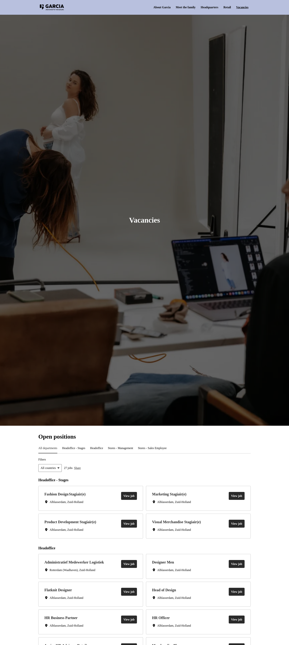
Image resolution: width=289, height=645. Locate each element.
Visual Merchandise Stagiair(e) (180, 522)
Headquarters (205, 7)
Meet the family (179, 7)
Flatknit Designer (60, 590)
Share (81, 468)
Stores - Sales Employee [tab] (168, 448)
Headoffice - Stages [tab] (78, 448)
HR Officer (161, 618)
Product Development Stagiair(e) (74, 522)
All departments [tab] (49, 448)
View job (128, 495)
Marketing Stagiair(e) (171, 494)
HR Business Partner (62, 618)
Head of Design (165, 590)
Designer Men (164, 562)
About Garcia (153, 7)
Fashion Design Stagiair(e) (68, 494)
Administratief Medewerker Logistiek (78, 562)
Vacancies (241, 7)
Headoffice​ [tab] (104, 448)
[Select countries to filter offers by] (50, 468)
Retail (224, 7)
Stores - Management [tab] (132, 448)
